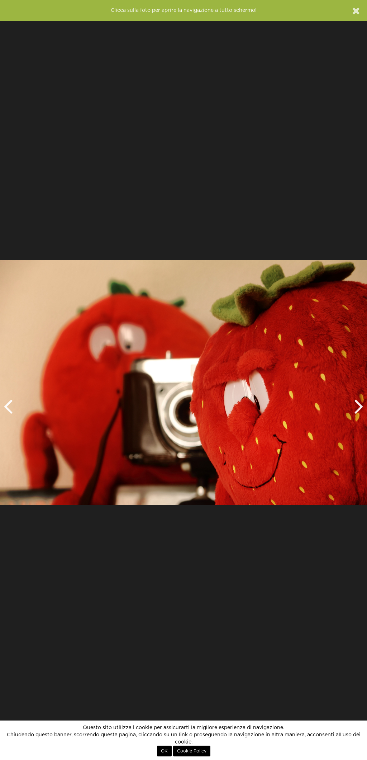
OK (164, 751)
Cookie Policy (191, 751)
